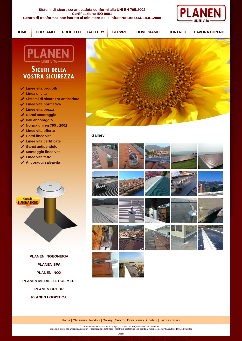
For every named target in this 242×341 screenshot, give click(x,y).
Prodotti (94, 320)
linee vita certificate (99, 340)
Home (66, 320)
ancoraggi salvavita (175, 340)
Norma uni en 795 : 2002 (46, 125)
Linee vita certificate (43, 141)
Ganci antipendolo (41, 146)
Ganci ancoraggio (41, 115)
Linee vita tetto (38, 157)
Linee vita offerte (40, 131)
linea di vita (64, 337)
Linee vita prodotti (41, 88)
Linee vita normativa (43, 104)
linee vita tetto (157, 340)
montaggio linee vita (139, 340)
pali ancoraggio (185, 337)
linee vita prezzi (150, 337)
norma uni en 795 (132, 337)
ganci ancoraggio (168, 337)
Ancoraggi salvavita (43, 162)
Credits (121, 334)
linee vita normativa (113, 337)
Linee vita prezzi (40, 109)
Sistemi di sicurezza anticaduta (52, 99)
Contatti (151, 320)
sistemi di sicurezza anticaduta (87, 337)
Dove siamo (135, 320)
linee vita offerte (64, 340)
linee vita (53, 337)
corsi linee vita (81, 340)
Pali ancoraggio (39, 120)
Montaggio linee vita (43, 152)
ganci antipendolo (119, 340)
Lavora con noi (169, 320)
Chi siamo (80, 320)
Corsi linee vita (39, 136)
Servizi (119, 320)
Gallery (107, 320)
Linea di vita (36, 93)
